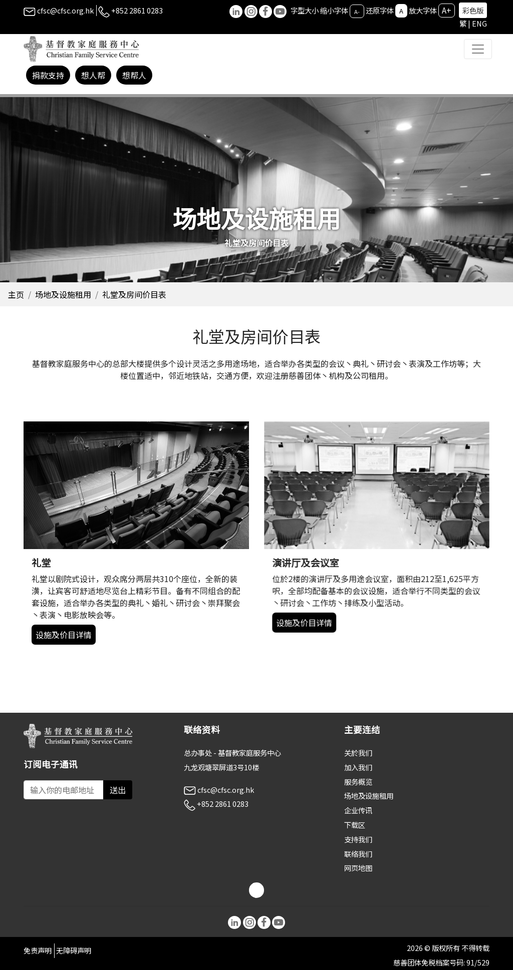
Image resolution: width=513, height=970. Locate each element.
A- (357, 11)
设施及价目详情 (78, 619)
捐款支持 (48, 75)
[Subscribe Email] (64, 789)
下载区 (354, 824)
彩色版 (472, 10)
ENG (479, 23)
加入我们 (358, 767)
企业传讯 (358, 810)
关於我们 (358, 752)
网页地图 (358, 867)
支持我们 (358, 839)
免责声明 (38, 950)
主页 (16, 294)
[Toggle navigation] (478, 49)
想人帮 (93, 75)
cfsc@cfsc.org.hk (59, 10)
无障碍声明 (73, 950)
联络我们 (358, 853)
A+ (446, 10)
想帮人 (134, 75)
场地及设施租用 (63, 294)
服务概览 (358, 781)
